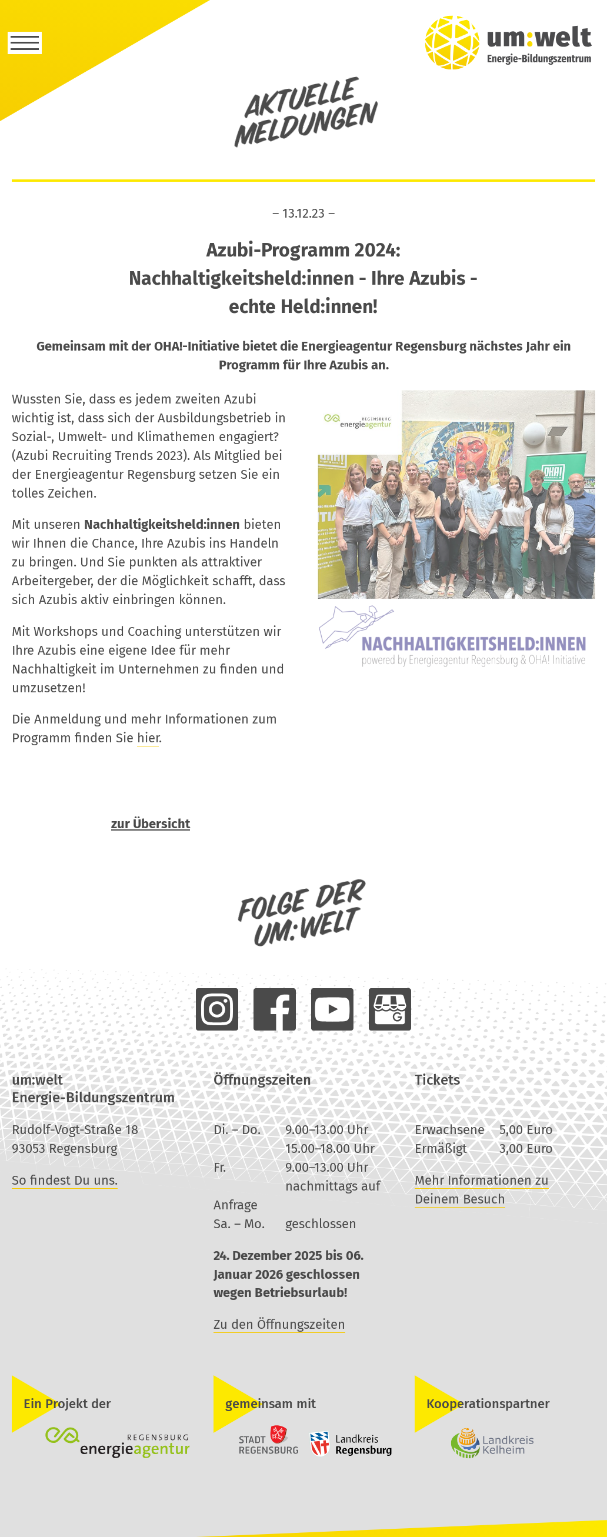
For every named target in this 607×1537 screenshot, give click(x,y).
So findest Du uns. (65, 1180)
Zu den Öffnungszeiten (279, 1324)
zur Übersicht (150, 825)
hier (148, 739)
